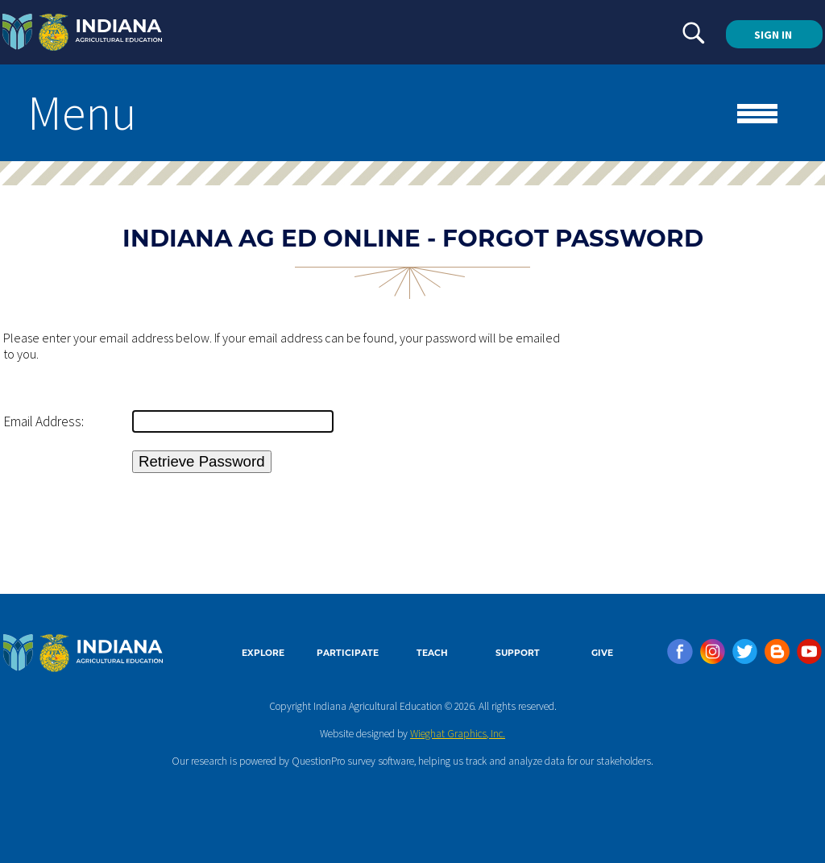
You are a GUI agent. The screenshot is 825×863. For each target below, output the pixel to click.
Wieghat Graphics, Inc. (457, 734)
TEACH (432, 653)
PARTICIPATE (348, 653)
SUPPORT (517, 653)
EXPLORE (263, 653)
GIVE (602, 653)
